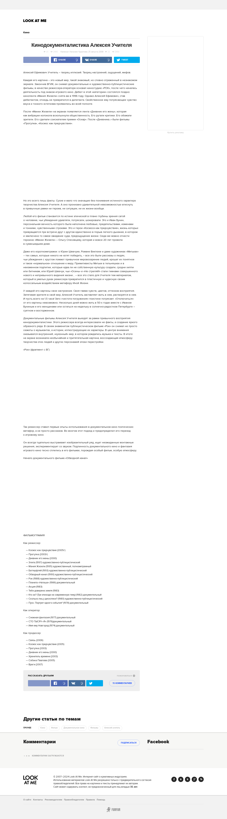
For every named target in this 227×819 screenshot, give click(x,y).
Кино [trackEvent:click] (42, 728)
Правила (90, 800)
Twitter (187, 779)
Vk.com (180, 779)
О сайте (27, 800)
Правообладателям (74, 800)
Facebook (174, 779)
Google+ (194, 779)
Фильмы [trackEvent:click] (94, 728)
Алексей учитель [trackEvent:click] (112, 728)
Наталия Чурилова (79, 52)
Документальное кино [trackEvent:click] (74, 728)
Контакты (38, 800)
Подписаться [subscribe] (128, 743)
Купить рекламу (175, 133)
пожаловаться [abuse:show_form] (126, 675)
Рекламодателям (53, 800)
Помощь (101, 800)
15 (46, 52)
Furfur (113, 809)
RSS (201, 779)
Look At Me (34, 20)
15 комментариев (122, 683)
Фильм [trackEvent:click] (54, 728)
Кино (26, 32)
